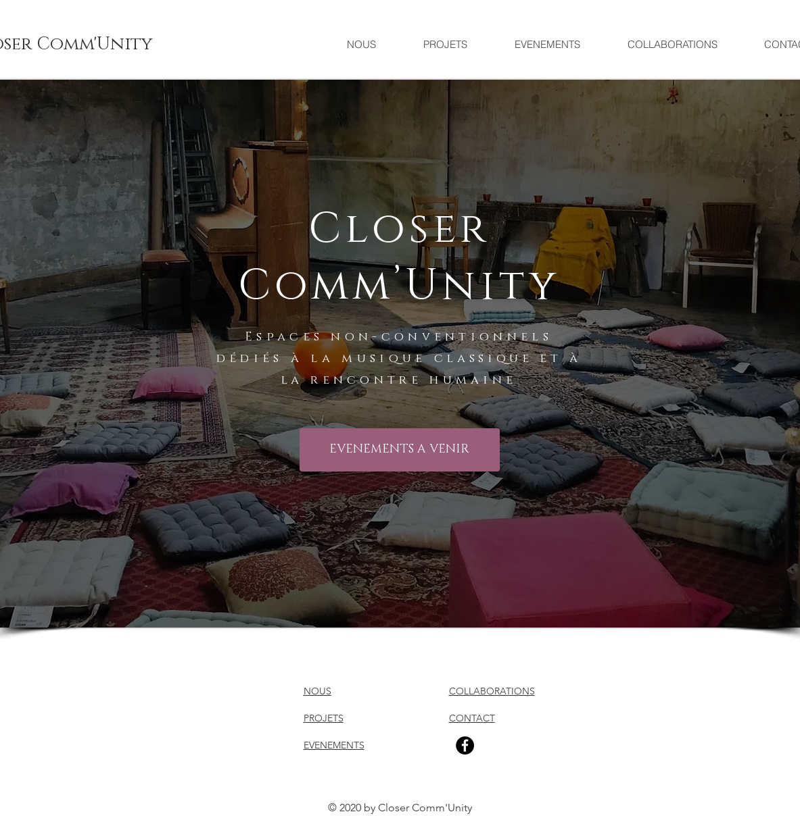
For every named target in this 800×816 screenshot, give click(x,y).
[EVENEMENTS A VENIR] (400, 449)
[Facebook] (465, 745)
